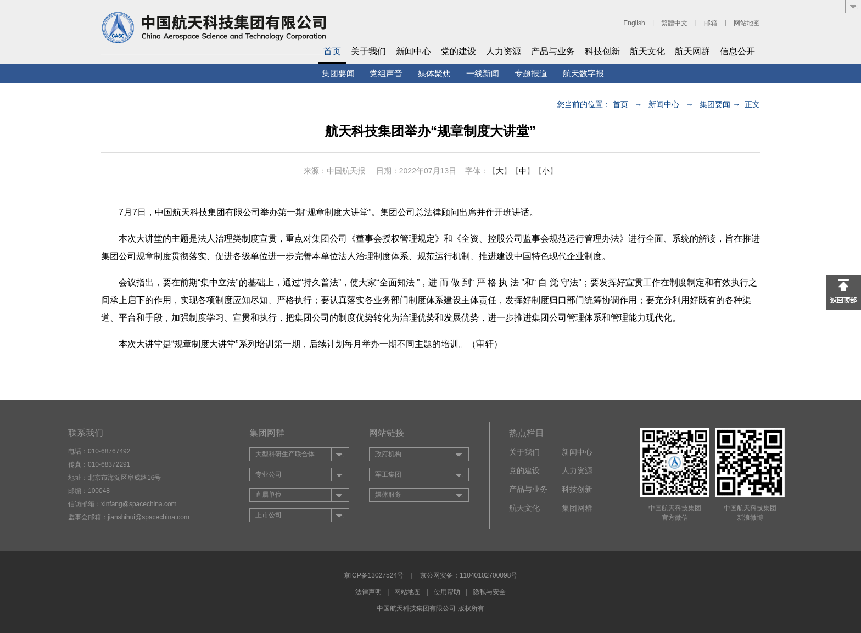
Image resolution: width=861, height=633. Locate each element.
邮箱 (710, 23)
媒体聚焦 (434, 73)
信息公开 (737, 51)
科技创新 (602, 51)
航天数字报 (583, 73)
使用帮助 (447, 592)
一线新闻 (482, 73)
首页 (332, 51)
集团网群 (577, 507)
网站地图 (747, 23)
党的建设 (458, 51)
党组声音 (386, 73)
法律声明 (368, 592)
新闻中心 (413, 51)
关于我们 (368, 51)
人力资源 (503, 51)
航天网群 (692, 51)
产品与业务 (553, 51)
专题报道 (531, 73)
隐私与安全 (489, 592)
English (634, 23)
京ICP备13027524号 (374, 575)
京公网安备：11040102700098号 (468, 575)
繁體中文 (674, 23)
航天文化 (647, 51)
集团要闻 (338, 73)
